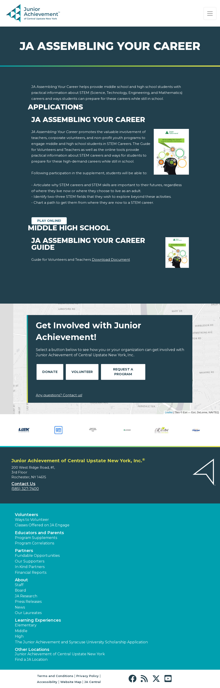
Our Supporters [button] (29, 561)
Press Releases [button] (28, 601)
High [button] (19, 636)
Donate (50, 372)
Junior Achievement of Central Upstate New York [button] (60, 654)
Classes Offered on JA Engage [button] (42, 525)
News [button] (20, 607)
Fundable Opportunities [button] (37, 555)
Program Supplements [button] (36, 538)
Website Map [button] (70, 682)
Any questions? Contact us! (59, 395)
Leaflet (168, 412)
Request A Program (123, 371)
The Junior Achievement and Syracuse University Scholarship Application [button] (81, 642)
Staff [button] (19, 585)
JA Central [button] (92, 682)
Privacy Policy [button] (87, 676)
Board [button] (20, 590)
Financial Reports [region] (30, 572)
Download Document (111, 259)
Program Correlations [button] (34, 543)
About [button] (21, 580)
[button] (133, 679)
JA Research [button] (26, 596)
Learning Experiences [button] (38, 620)
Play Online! (49, 221)
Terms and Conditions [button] (55, 676)
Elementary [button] (26, 625)
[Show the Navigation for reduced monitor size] (210, 13)
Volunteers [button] (26, 515)
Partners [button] (24, 551)
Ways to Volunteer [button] (32, 519)
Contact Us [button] (23, 484)
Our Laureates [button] (28, 613)
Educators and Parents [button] (39, 533)
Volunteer (82, 372)
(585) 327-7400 (25, 489)
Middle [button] (21, 631)
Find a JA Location (31, 659)
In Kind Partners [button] (30, 567)
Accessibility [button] (47, 682)
